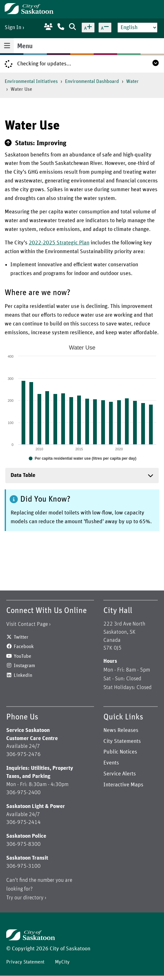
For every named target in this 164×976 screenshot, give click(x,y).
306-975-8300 (23, 844)
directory (33, 898)
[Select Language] (137, 28)
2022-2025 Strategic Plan (59, 243)
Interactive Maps (123, 785)
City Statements (122, 741)
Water (132, 81)
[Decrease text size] (105, 28)
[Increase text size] (88, 28)
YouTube (22, 656)
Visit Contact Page (27, 624)
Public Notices (120, 752)
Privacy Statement (25, 961)
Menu (24, 46)
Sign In (13, 27)
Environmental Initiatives (31, 81)
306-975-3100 (23, 866)
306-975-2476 (23, 754)
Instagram (24, 665)
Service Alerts (119, 774)
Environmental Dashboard (92, 81)
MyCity (62, 961)
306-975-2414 (23, 822)
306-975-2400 (23, 792)
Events (111, 763)
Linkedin (23, 675)
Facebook (24, 646)
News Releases (120, 730)
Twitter (21, 637)
